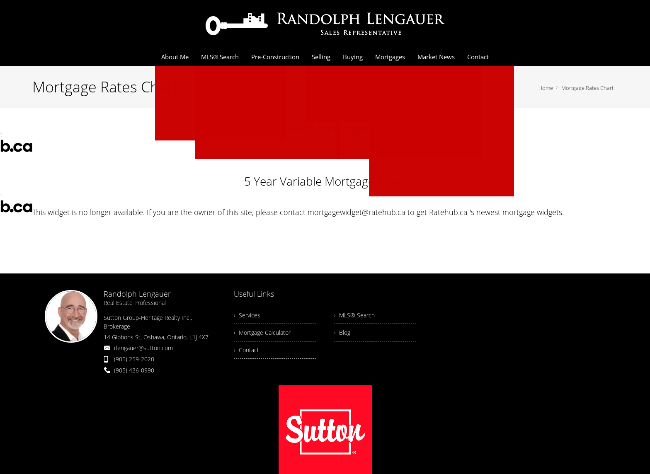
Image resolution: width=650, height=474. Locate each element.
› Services (247, 315)
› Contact (246, 350)
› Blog (342, 332)
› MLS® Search (354, 315)
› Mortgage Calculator (262, 332)
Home (545, 88)
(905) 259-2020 (134, 359)
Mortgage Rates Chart (587, 88)
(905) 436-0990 (134, 370)
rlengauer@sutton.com (143, 348)
